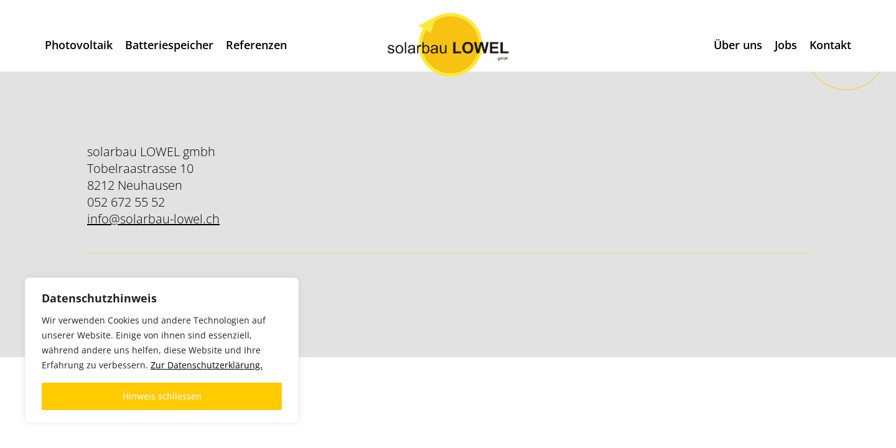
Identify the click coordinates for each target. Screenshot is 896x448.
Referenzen (256, 44)
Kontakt (830, 44)
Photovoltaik (79, 44)
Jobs (786, 44)
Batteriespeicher (169, 44)
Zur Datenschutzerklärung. (207, 365)
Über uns (738, 44)
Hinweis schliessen (162, 396)
